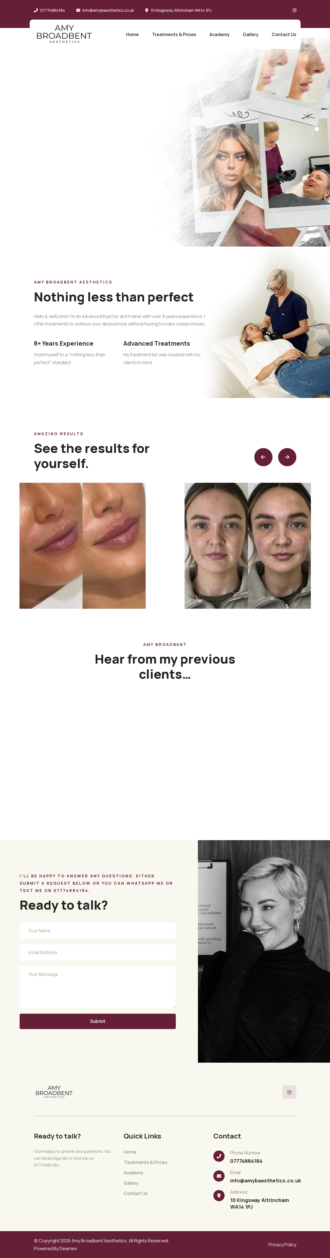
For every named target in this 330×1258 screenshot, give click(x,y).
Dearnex (68, 1248)
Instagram (27, 229)
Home (132, 34)
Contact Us (284, 34)
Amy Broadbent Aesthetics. (99, 1241)
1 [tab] (317, 129)
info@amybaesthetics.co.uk (108, 10)
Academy (219, 34)
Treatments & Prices (174, 34)
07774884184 (52, 10)
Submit (97, 1021)
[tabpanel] (165, 123)
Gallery (251, 34)
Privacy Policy (282, 1244)
